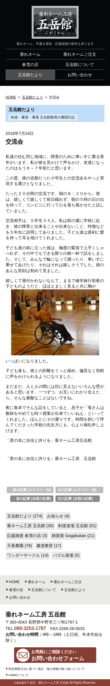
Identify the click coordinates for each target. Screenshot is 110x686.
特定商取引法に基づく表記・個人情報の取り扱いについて (45, 668)
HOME (13, 582)
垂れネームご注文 (66, 582)
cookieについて (17, 675)
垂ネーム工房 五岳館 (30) (30, 525)
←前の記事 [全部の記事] (32, 499)
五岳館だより (73, 590)
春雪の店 (14, 590)
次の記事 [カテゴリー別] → (79, 490)
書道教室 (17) (48, 545)
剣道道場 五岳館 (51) (77, 525)
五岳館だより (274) (25, 516)
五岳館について (42, 590)
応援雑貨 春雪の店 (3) (27, 535)
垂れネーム (34, 582)
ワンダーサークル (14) (27, 555)
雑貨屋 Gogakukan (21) (73, 535)
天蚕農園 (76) (19, 545)
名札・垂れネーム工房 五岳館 (49, 682)
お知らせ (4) (58, 516)
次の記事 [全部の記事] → (77, 499)
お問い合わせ (18, 597)
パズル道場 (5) (66, 555)
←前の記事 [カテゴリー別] (30, 490)
